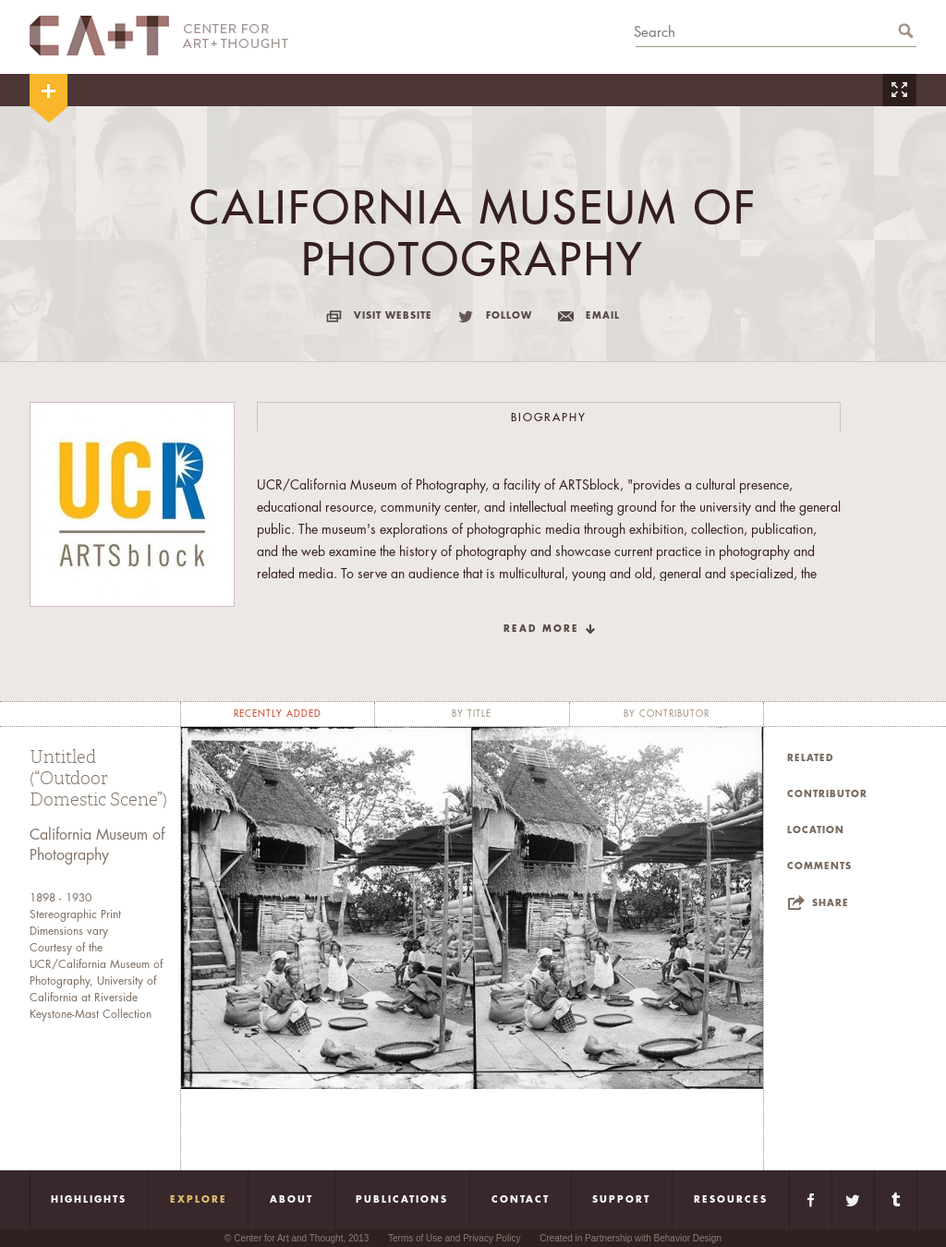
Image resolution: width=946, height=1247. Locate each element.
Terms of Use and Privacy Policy (454, 1238)
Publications (402, 1200)
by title (471, 714)
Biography (549, 417)
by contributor (667, 714)
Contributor (827, 794)
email (603, 316)
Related (810, 758)
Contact (520, 1200)
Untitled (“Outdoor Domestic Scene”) (98, 778)
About (291, 1200)
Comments (819, 866)
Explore (198, 1200)
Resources (731, 1200)
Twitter (853, 1199)
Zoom (899, 90)
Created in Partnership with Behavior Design (631, 1238)
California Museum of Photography (97, 845)
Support (621, 1200)
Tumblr (895, 1199)
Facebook (810, 1199)
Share (830, 903)
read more (541, 629)
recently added (277, 714)
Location (815, 830)
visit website (393, 316)
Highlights (89, 1200)
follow (509, 316)
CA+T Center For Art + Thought (159, 35)
